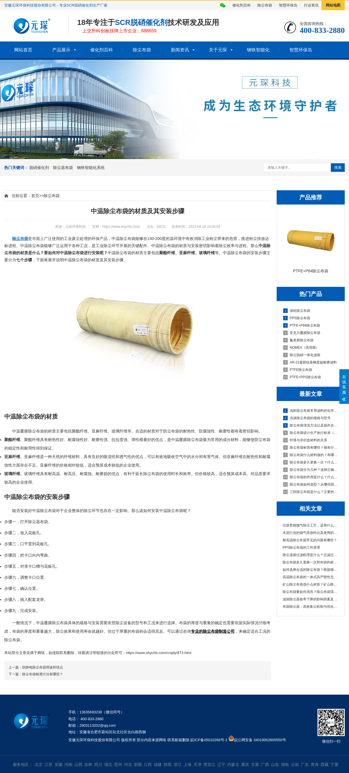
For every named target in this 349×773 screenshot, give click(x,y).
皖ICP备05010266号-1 (208, 740)
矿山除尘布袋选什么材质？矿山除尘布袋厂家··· (311, 584)
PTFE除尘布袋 (297, 369)
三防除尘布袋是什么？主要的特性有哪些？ (311, 492)
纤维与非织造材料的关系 (305, 440)
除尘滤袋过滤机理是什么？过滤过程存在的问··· (311, 555)
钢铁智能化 (258, 49)
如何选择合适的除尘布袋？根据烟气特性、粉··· (311, 570)
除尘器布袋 (63, 167)
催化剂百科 (241, 5)
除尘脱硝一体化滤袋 (301, 355)
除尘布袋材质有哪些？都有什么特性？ (311, 447)
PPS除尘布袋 (296, 318)
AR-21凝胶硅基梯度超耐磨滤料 (310, 362)
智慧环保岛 (288, 5)
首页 (35, 195)
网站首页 (23, 49)
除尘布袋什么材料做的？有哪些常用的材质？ (311, 455)
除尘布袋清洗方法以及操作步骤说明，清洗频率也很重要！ (311, 425)
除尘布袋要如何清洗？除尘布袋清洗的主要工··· (311, 592)
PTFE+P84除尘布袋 (301, 325)
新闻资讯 (180, 49)
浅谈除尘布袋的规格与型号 (307, 418)
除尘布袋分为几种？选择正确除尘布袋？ (311, 469)
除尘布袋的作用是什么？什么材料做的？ (311, 477)
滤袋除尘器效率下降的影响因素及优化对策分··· (311, 599)
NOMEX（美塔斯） (301, 347)
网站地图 (333, 5)
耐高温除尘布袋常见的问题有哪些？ (310, 540)
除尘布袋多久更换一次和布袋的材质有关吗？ (311, 562)
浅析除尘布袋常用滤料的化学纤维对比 (311, 410)
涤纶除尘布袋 (296, 310)
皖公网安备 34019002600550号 (260, 740)
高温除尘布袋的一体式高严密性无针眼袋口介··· (311, 577)
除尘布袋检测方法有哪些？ (42, 674)
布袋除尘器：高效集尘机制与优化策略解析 (311, 607)
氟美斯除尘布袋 (298, 340)
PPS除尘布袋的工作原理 (301, 548)
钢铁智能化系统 (91, 167)
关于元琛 (218, 49)
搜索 (338, 167)
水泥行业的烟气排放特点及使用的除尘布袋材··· (311, 533)
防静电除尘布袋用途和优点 (42, 667)
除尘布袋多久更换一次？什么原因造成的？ (311, 462)
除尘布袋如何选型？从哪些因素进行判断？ (311, 484)
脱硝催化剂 (39, 167)
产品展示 (61, 49)
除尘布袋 (264, 5)
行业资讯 (311, 5)
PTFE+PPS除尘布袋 (302, 377)
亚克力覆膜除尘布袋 (301, 333)
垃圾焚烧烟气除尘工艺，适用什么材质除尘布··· (311, 525)
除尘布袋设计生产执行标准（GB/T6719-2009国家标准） (311, 433)
